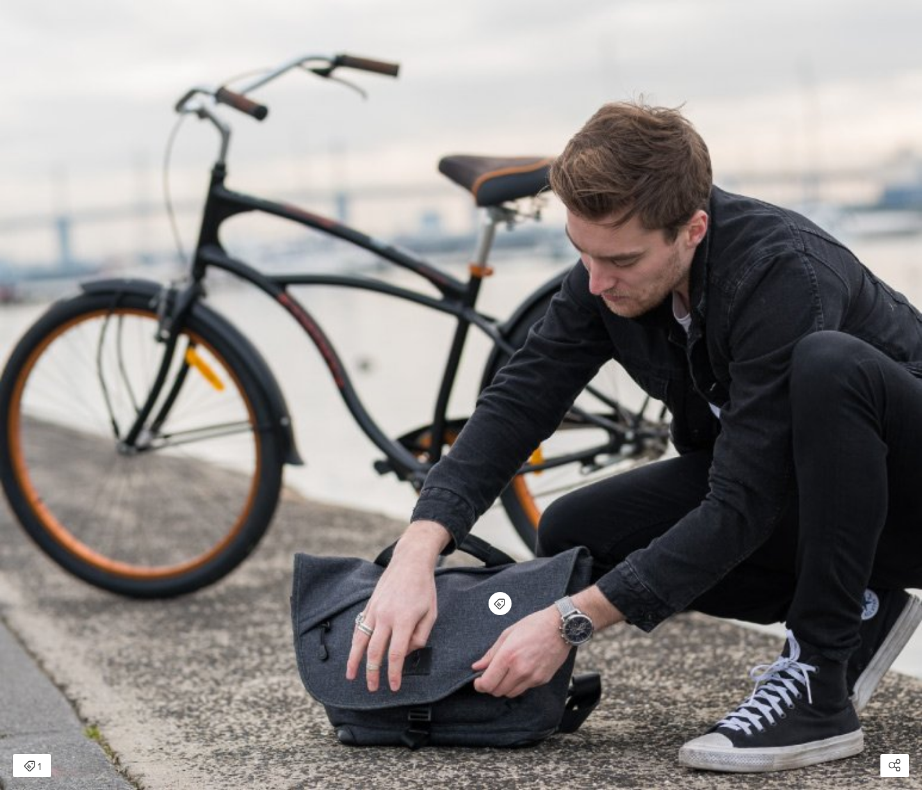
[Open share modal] (894, 765)
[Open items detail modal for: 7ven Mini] (500, 603)
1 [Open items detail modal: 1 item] (32, 767)
